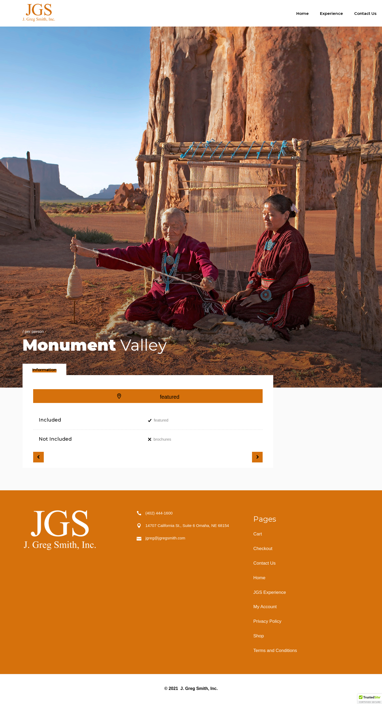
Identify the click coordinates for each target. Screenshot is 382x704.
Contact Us (264, 563)
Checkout (262, 548)
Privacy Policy (267, 621)
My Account (265, 606)
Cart (257, 533)
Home (259, 577)
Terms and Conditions (275, 650)
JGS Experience (269, 592)
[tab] (44, 369)
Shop (258, 635)
